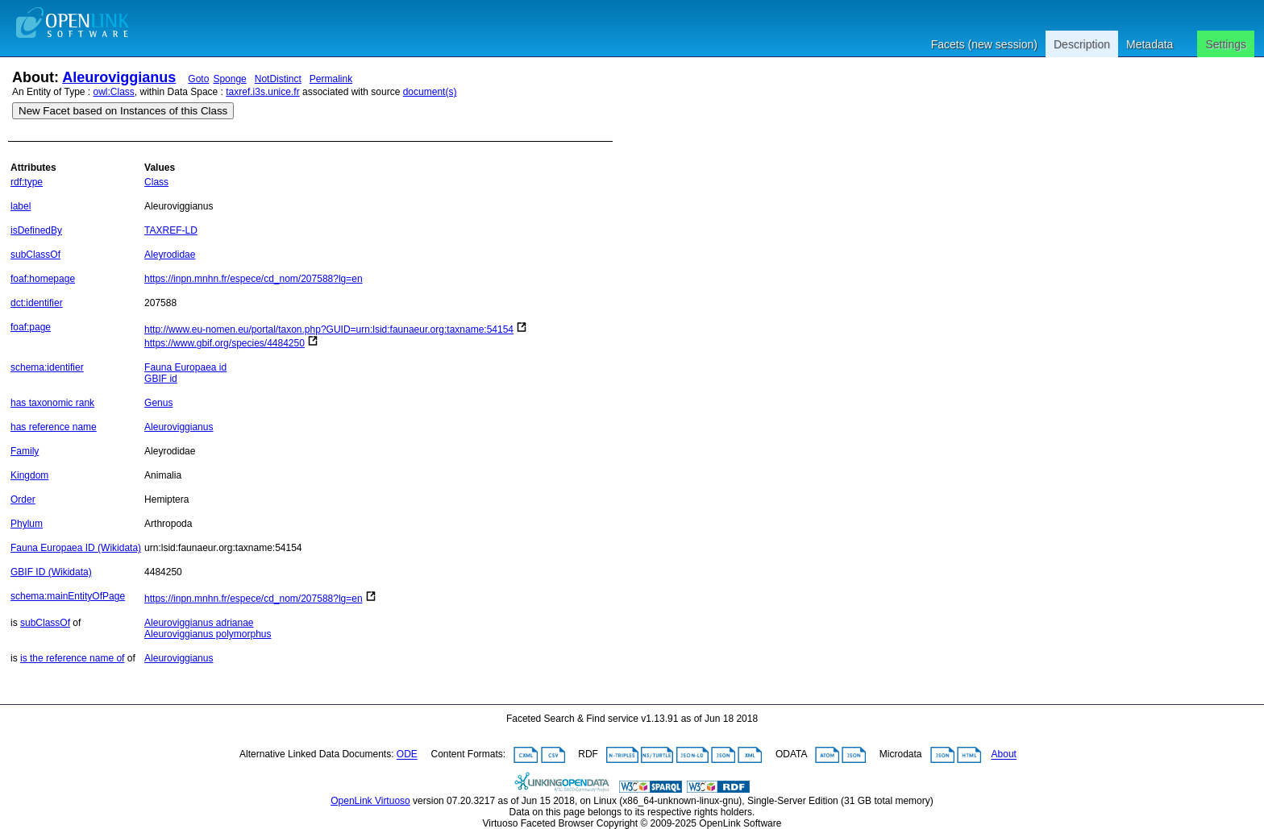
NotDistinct (278, 79)
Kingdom (29, 475)
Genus (158, 402)
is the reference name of (72, 658)
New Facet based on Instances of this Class (123, 111)
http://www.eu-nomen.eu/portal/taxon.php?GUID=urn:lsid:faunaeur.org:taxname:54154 (329, 329)
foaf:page (30, 327)
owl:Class (114, 91)
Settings (1225, 44)
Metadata (1149, 44)
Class (156, 182)
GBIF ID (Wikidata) (51, 572)
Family (24, 451)
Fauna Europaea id (185, 367)
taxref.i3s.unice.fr (262, 91)
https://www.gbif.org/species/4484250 (224, 343)
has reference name (53, 427)
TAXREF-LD (171, 230)
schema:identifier (47, 367)
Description (1082, 44)
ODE (407, 755)
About (1004, 755)
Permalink (331, 79)
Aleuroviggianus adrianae (198, 622)
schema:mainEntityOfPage (67, 596)
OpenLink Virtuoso (370, 800)
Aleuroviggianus (119, 77)
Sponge (229, 79)
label (20, 206)
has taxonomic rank (52, 402)
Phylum (26, 523)
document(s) (430, 91)
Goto (198, 79)
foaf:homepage (42, 278)
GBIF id (160, 378)
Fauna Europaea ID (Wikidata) (75, 547)
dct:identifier (36, 303)
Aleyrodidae (169, 254)
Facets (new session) (984, 44)
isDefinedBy (36, 230)
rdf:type (26, 182)
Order (22, 499)
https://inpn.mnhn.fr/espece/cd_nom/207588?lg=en (253, 278)
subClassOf (35, 254)
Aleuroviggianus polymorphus (207, 634)
